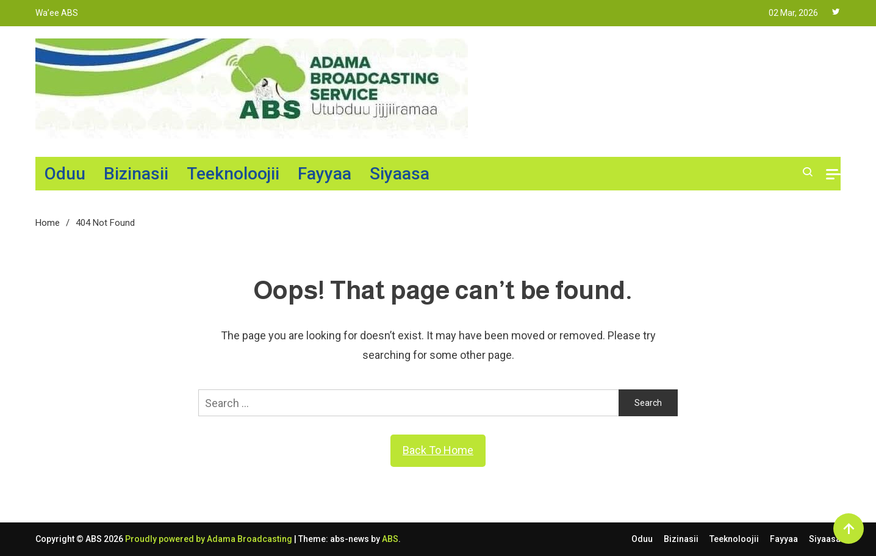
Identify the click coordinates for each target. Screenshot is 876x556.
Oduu (65, 174)
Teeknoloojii (233, 174)
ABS (390, 539)
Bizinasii (136, 174)
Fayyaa (324, 174)
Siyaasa (399, 174)
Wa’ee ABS (56, 13)
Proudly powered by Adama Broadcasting (209, 539)
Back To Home (438, 450)
